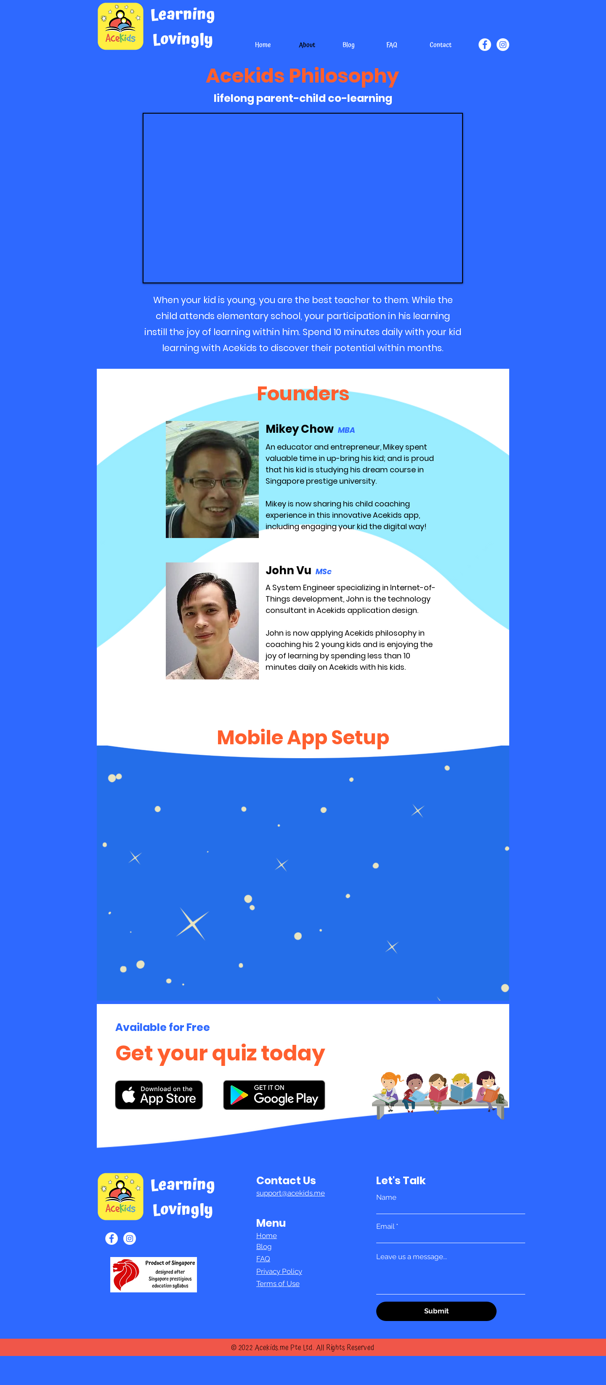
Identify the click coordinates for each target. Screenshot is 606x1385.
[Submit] (436, 1311)
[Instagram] (503, 44)
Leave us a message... (411, 1256)
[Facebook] (484, 44)
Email (385, 1226)
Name (386, 1197)
